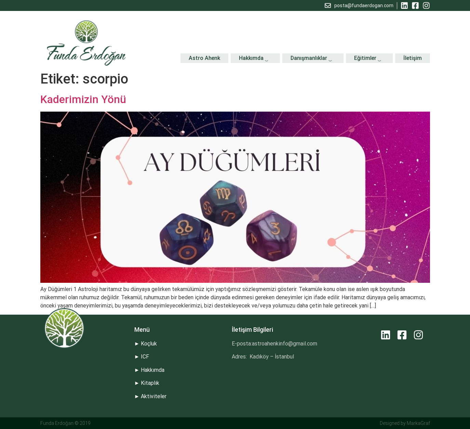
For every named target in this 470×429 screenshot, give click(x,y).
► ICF (141, 356)
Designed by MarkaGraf (405, 423)
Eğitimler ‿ (369, 58)
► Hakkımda (149, 370)
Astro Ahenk (204, 58)
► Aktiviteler (150, 396)
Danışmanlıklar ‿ (313, 58)
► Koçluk (145, 343)
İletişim (412, 58)
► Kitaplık (147, 383)
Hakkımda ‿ (255, 58)
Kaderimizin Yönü (83, 99)
